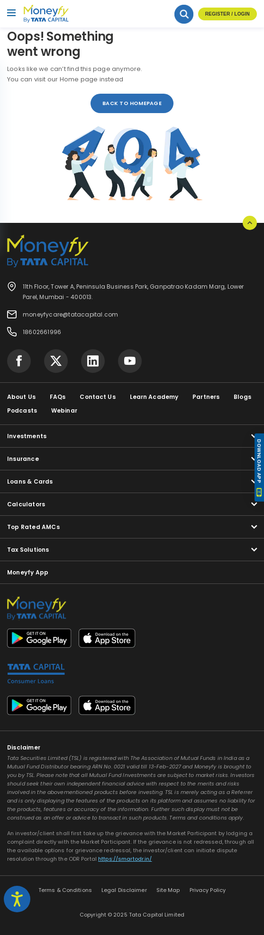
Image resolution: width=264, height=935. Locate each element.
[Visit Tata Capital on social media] (19, 361)
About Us (21, 397)
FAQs (57, 397)
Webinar (64, 410)
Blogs (242, 397)
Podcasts (22, 410)
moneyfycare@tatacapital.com (70, 314)
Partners (205, 397)
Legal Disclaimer (124, 890)
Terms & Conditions (65, 890)
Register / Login (227, 14)
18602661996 (42, 332)
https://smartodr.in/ (125, 859)
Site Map (168, 890)
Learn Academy (154, 397)
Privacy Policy (208, 890)
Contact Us (97, 397)
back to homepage (132, 103)
